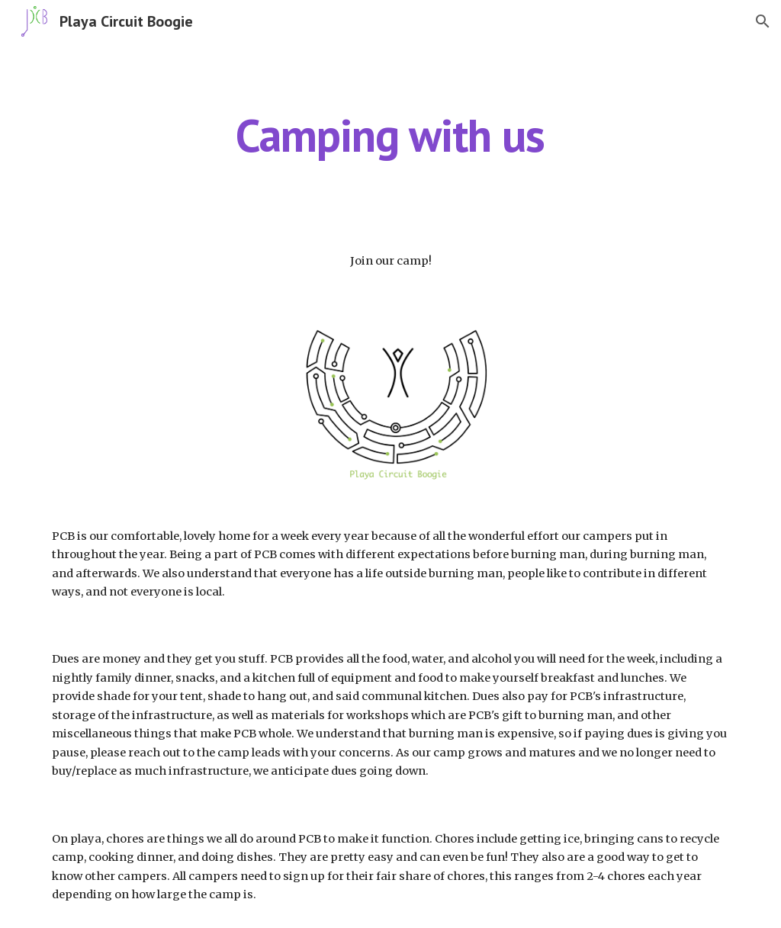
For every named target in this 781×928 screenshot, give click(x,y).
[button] (762, 21)
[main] (390, 135)
